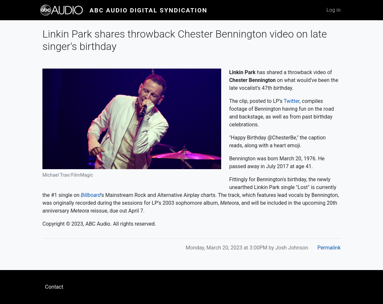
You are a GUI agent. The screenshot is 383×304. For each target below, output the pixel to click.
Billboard (91, 195)
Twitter (291, 101)
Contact (54, 287)
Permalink (329, 248)
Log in (334, 10)
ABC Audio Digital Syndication (148, 10)
